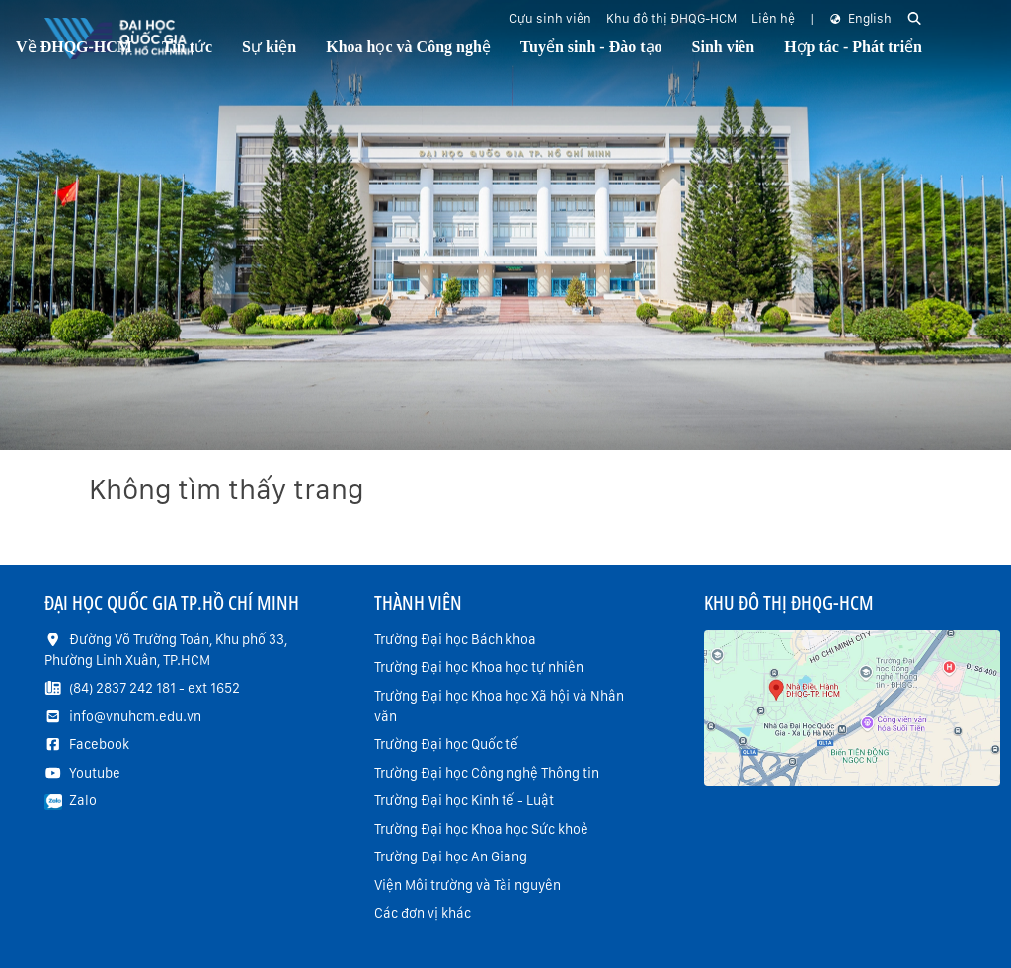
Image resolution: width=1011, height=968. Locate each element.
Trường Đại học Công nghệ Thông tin (486, 773)
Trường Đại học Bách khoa (455, 639)
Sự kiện (269, 46)
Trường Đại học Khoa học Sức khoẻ (481, 829)
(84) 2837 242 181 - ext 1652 (154, 688)
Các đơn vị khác (422, 913)
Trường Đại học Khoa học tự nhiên (478, 667)
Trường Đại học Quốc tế (446, 744)
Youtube (94, 773)
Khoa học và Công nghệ (408, 46)
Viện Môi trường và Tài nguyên (467, 885)
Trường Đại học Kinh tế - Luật (464, 800)
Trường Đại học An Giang (450, 856)
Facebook (99, 744)
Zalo (83, 800)
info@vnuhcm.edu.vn (135, 716)
